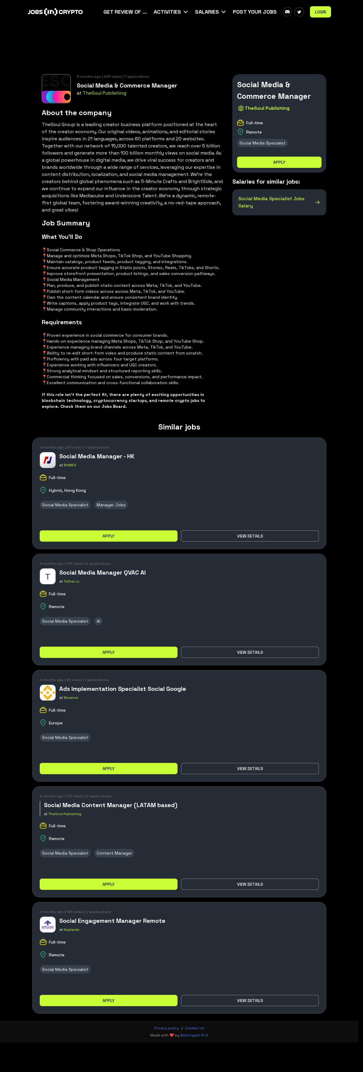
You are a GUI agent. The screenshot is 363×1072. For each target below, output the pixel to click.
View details (250, 536)
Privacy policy (166, 1028)
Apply (279, 162)
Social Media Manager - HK (97, 456)
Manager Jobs (111, 505)
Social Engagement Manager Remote (112, 921)
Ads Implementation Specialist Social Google (122, 689)
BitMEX (70, 465)
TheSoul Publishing (104, 93)
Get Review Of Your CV (125, 11)
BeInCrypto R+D (194, 1035)
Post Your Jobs (255, 11)
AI (98, 621)
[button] (171, 12)
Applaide (71, 929)
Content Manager (114, 853)
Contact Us (194, 1028)
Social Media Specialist (262, 143)
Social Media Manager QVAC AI (102, 572)
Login (320, 12)
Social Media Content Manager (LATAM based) (110, 805)
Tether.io (71, 581)
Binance (71, 697)
